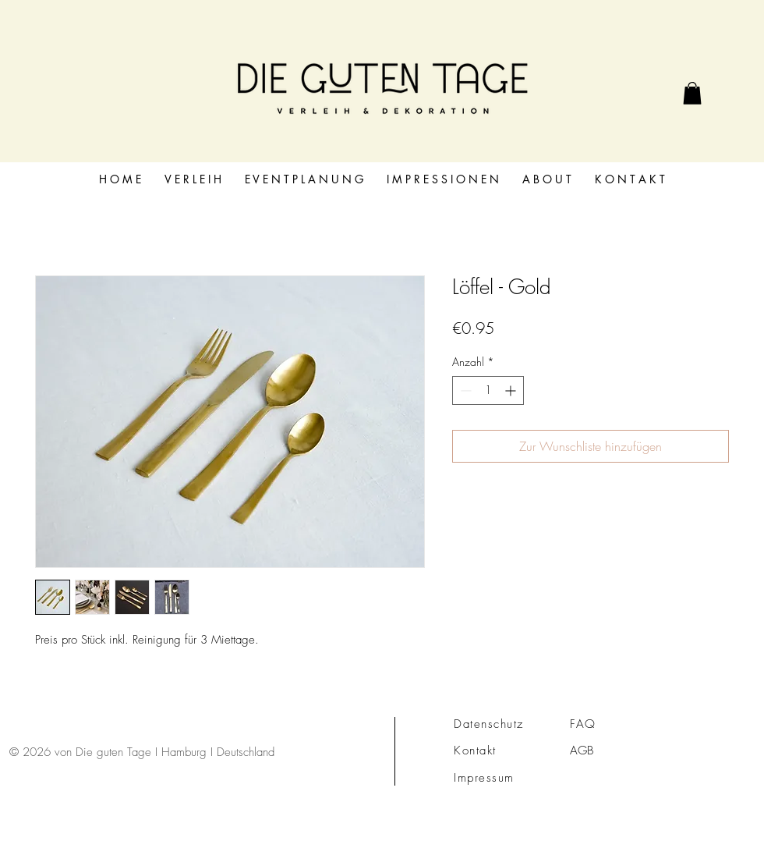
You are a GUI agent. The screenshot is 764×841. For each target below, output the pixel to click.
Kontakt (475, 750)
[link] (692, 93)
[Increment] (512, 390)
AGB (581, 750)
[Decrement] (464, 390)
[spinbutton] (488, 390)
